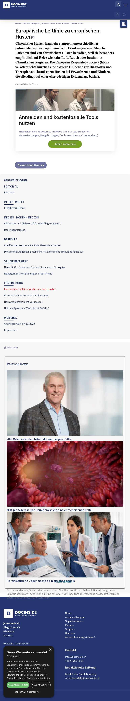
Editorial (9, 192)
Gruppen (70, 629)
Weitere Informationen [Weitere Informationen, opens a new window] (38, 678)
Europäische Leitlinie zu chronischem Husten (30, 289)
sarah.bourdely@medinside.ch (82, 678)
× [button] (50, 649)
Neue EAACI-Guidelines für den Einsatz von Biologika (34, 267)
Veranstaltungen (75, 617)
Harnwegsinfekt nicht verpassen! (23, 301)
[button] (29, 692)
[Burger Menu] (125, 5)
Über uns (70, 633)
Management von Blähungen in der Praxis (28, 273)
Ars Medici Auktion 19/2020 (19, 323)
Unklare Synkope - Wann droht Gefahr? (26, 308)
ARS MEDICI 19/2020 (15, 180)
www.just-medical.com (16, 643)
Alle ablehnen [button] (40, 684)
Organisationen (74, 621)
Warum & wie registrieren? (80, 637)
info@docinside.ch (75, 656)
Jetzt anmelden (65, 144)
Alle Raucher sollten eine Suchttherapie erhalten (32, 245)
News (68, 613)
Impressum (10, 330)
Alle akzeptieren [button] (18, 684)
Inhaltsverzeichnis (14, 208)
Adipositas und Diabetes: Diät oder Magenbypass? (32, 223)
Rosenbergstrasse (14, 229)
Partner (69, 625)
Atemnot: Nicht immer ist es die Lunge (26, 295)
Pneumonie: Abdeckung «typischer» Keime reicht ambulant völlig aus (44, 251)
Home (18, 23)
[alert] (28, 672)
